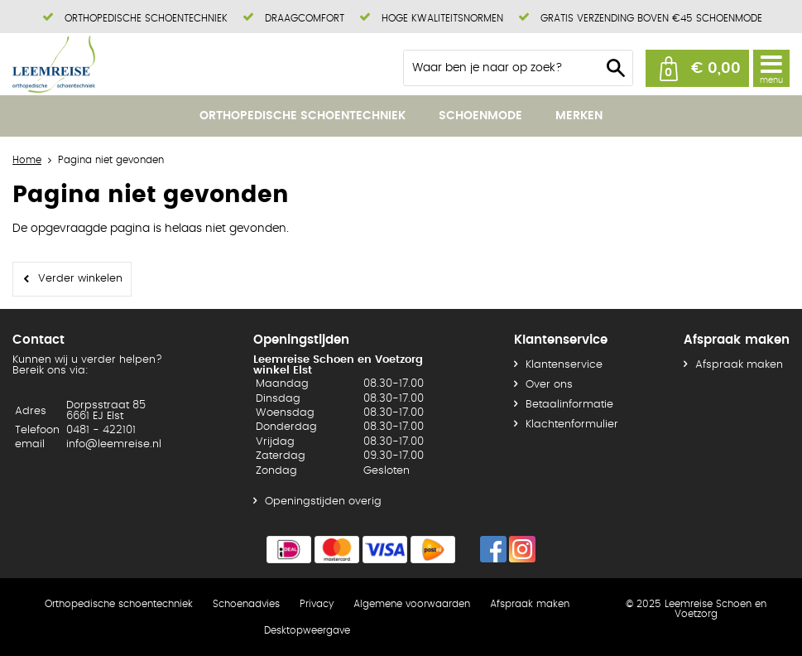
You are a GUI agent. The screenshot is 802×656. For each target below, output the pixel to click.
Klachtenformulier (572, 424)
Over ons (549, 384)
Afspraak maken (739, 364)
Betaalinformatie (569, 404)
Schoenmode (480, 116)
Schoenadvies (246, 604)
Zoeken (615, 68)
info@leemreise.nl (113, 444)
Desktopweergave (307, 630)
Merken (579, 116)
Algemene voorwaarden (411, 604)
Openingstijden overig (323, 501)
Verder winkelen (80, 278)
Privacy (317, 604)
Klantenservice (564, 364)
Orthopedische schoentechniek (302, 116)
